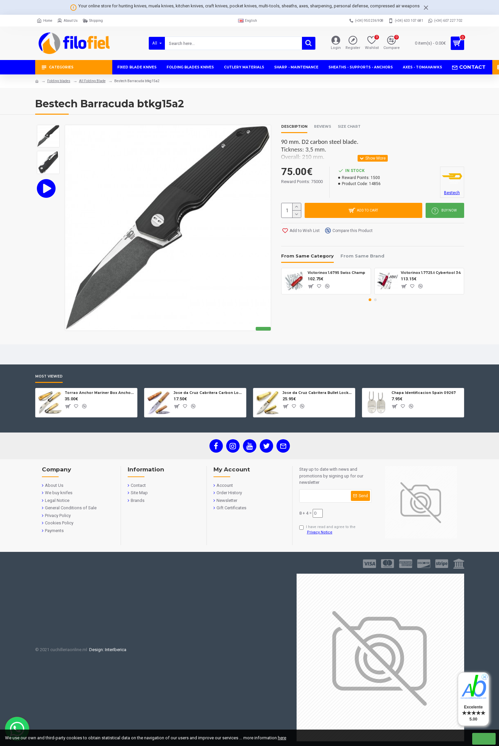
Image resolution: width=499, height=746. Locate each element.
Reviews (322, 127)
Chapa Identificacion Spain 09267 (423, 393)
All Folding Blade (92, 81)
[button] (370, 299)
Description (294, 127)
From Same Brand (362, 256)
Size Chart (349, 127)
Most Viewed (49, 377)
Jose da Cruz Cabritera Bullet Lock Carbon (318, 393)
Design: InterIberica (106, 649)
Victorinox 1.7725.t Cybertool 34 (431, 273)
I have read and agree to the (327, 530)
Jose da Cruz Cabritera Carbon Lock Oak (209, 393)
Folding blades (58, 81)
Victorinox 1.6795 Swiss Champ (336, 273)
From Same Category (307, 256)
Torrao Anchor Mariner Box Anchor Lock (100, 393)
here (282, 737)
